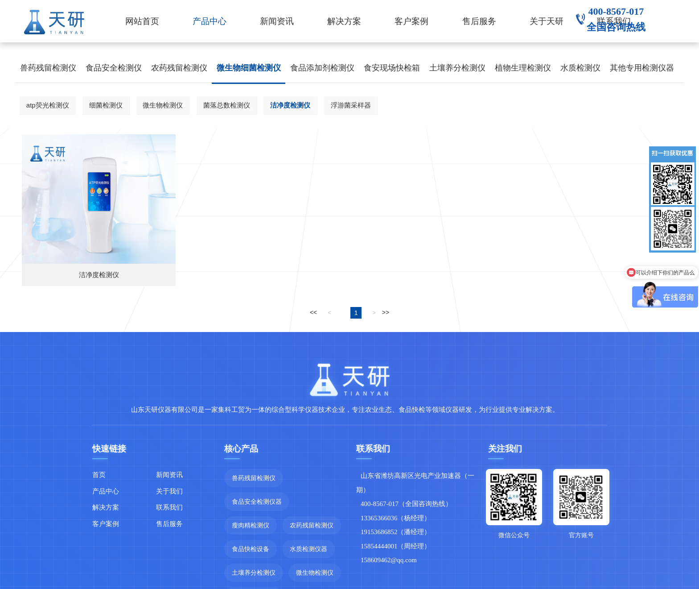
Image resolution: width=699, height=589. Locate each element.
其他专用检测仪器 (642, 67)
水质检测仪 (580, 67)
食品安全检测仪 (114, 67)
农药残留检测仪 (179, 67)
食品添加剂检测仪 (322, 67)
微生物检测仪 (163, 105)
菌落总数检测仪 (226, 105)
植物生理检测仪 (523, 67)
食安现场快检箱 (392, 67)
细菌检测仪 (106, 105)
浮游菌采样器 (351, 105)
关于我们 (169, 491)
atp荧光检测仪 (47, 105)
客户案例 (411, 21)
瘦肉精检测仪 (250, 525)
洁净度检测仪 (290, 105)
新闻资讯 (277, 21)
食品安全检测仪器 (257, 501)
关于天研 (546, 21)
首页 (99, 474)
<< (313, 312)
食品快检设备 (250, 548)
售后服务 (479, 21)
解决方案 (344, 21)
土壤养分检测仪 (457, 67)
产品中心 (209, 21)
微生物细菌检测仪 (249, 67)
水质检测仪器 (308, 548)
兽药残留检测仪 (48, 67)
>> (385, 312)
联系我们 (169, 507)
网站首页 (142, 21)
